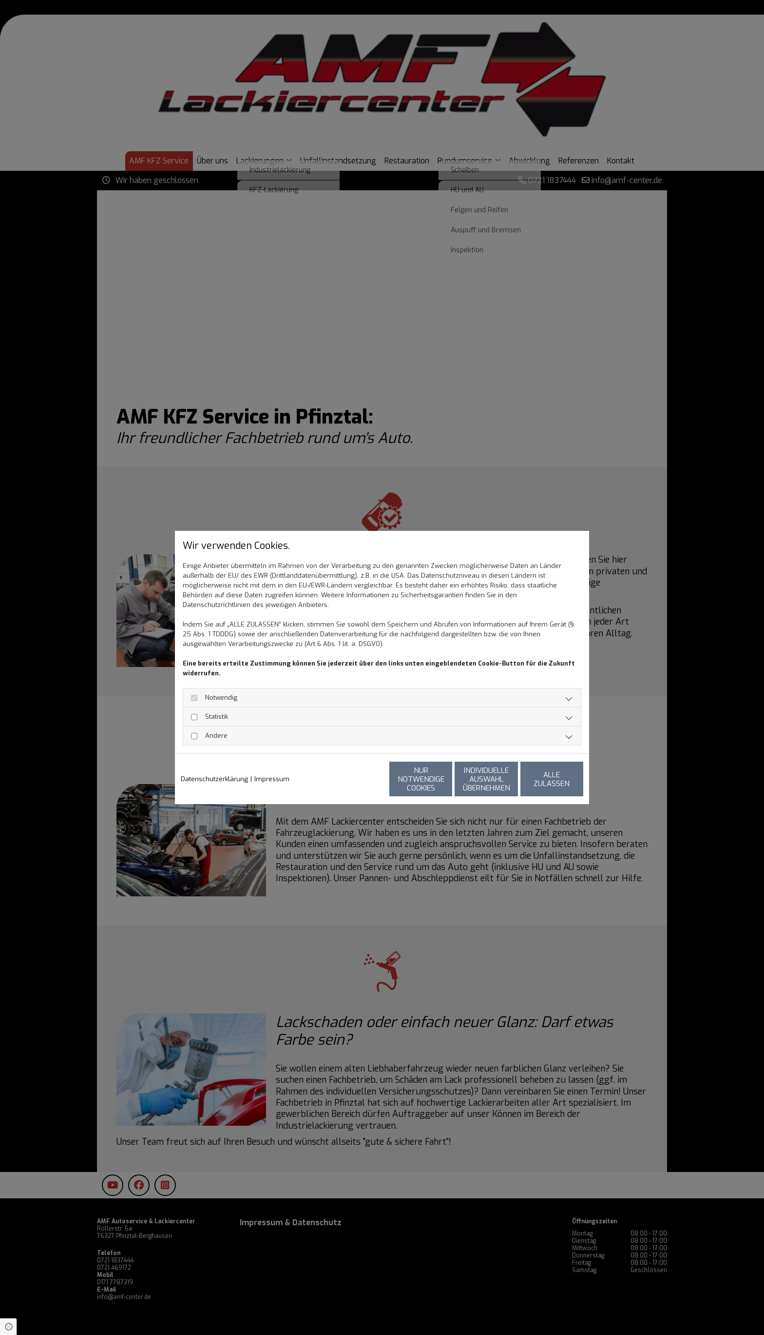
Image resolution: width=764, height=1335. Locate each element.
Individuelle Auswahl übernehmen (445, 779)
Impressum (271, 779)
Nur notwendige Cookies (353, 779)
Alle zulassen (538, 779)
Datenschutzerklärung (214, 779)
